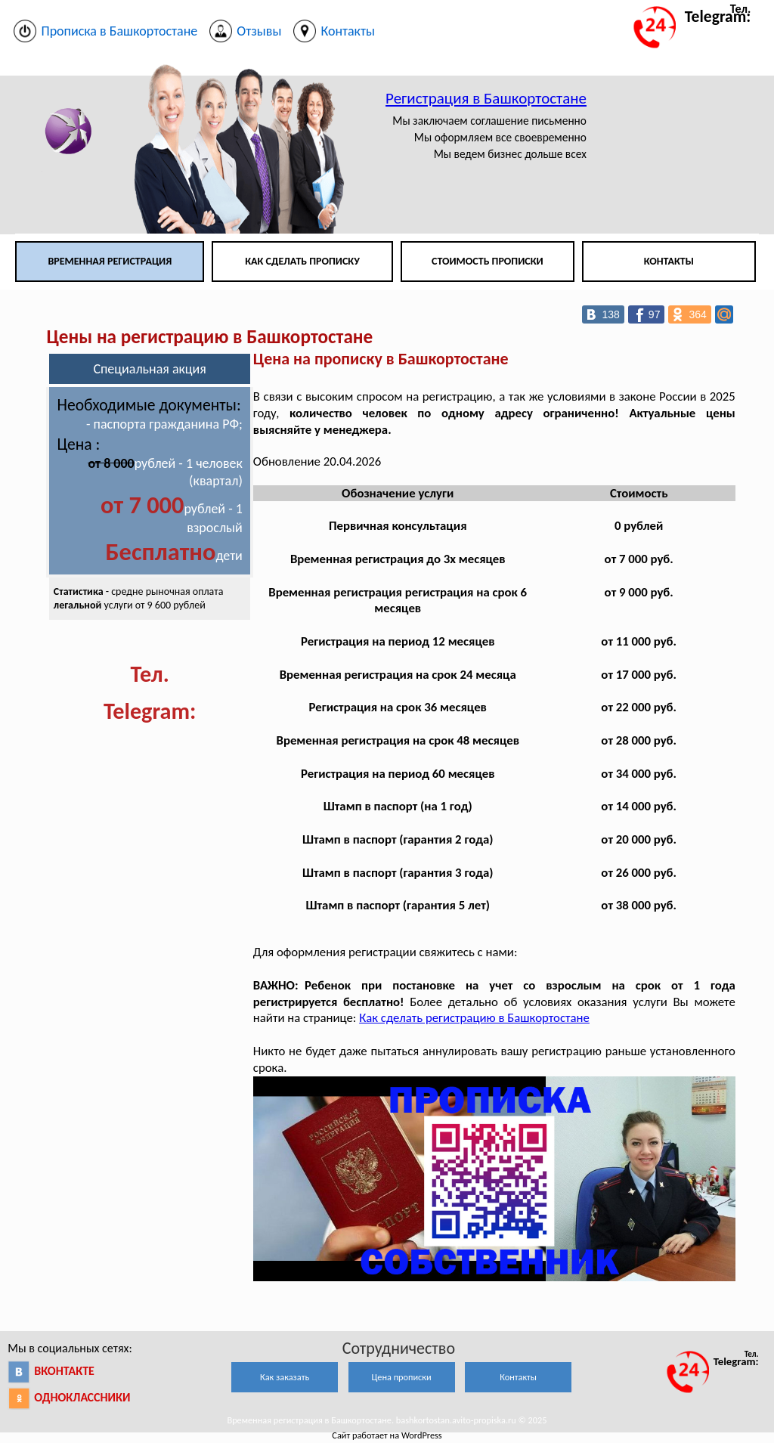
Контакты (669, 261)
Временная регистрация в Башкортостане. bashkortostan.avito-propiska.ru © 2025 (386, 1420)
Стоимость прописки (487, 261)
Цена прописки (402, 1377)
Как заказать (284, 1377)
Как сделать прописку (302, 261)
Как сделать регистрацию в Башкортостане (474, 1018)
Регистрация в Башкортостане (486, 98)
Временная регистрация (110, 261)
